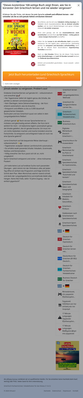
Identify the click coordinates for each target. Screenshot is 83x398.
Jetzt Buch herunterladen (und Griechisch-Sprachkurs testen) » (41, 76)
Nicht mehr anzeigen (11, 84)
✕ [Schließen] (78, 5)
